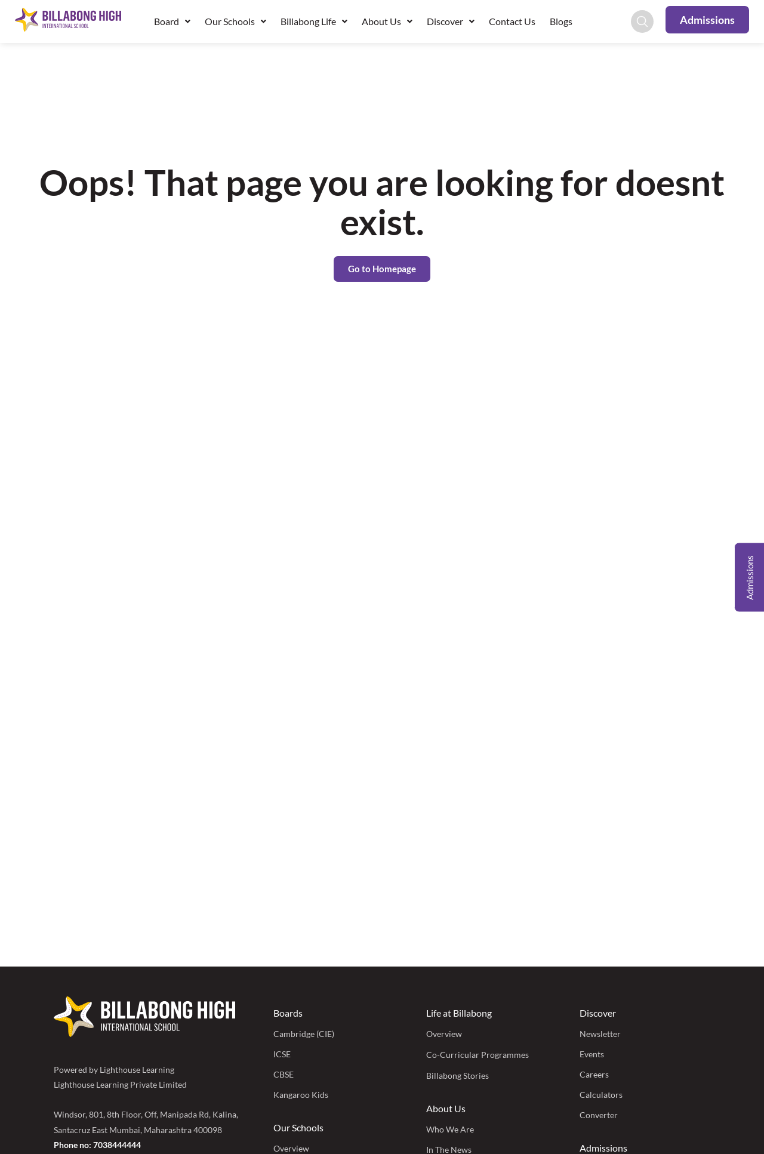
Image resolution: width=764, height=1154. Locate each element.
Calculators (601, 1095)
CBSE (283, 1074)
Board (172, 21)
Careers (594, 1074)
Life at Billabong (459, 1012)
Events (592, 1054)
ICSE (282, 1054)
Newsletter (600, 1034)
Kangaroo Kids (300, 1095)
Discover (451, 21)
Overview (444, 1034)
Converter (599, 1115)
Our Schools (235, 21)
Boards (288, 1012)
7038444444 (117, 1145)
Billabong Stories (457, 1075)
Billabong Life (314, 21)
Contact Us (512, 21)
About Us (387, 21)
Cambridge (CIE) (303, 1034)
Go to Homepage (382, 268)
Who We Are (450, 1129)
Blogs (561, 21)
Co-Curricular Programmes (477, 1055)
